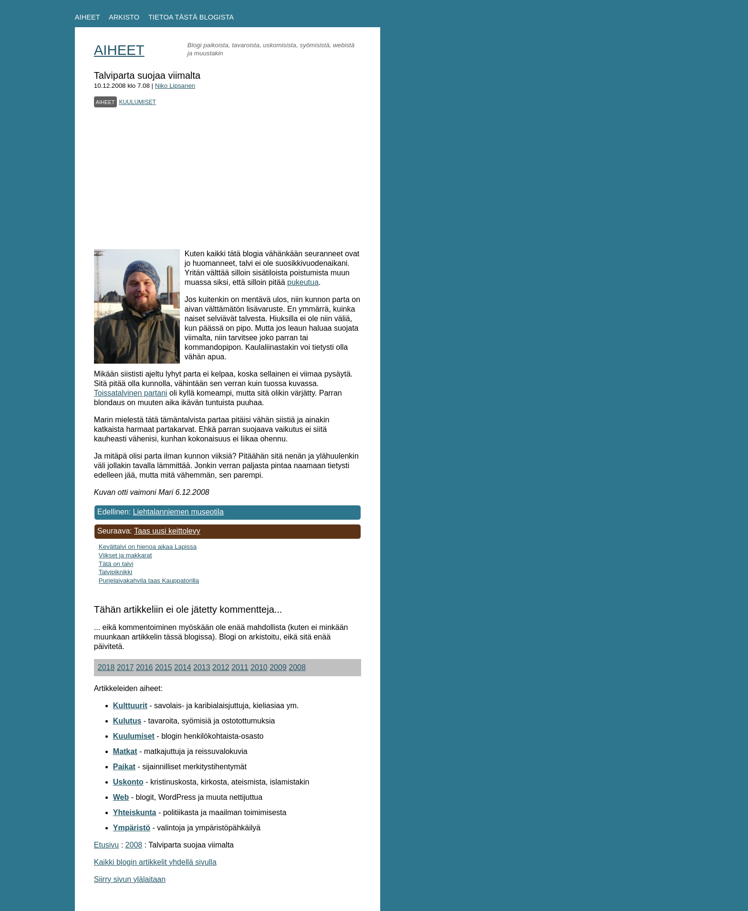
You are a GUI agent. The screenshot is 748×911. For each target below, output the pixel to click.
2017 (125, 667)
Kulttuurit (130, 706)
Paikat (124, 767)
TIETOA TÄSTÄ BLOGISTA (191, 17)
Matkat (125, 751)
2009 (278, 667)
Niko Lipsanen (175, 85)
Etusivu (106, 845)
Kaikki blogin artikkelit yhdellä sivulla (155, 862)
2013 (201, 667)
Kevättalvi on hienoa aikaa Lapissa (148, 546)
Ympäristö (131, 828)
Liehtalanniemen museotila (178, 512)
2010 (259, 667)
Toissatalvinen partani (130, 393)
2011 (240, 667)
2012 (220, 667)
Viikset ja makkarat (125, 555)
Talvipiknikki (115, 572)
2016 (144, 667)
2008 (297, 667)
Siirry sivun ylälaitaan (130, 879)
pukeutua (303, 282)
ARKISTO (124, 17)
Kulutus (127, 721)
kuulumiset (137, 101)
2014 (182, 667)
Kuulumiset (134, 736)
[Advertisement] (227, 174)
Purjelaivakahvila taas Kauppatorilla (149, 580)
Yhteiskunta (134, 812)
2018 (106, 667)
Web (121, 797)
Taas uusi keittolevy (167, 531)
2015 (163, 667)
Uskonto (128, 782)
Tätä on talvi (116, 563)
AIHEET (87, 17)
